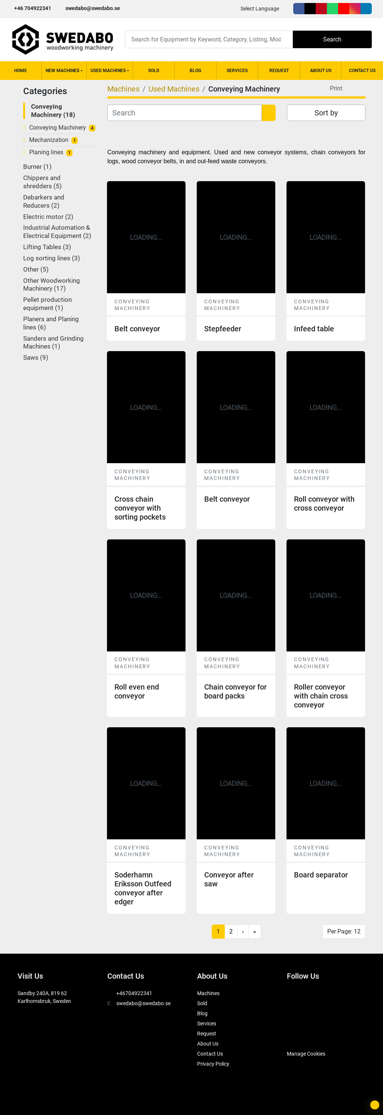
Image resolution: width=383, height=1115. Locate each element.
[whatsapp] (332, 8)
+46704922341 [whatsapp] (134, 993)
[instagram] (355, 8)
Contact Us (362, 70)
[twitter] (310, 8)
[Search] (209, 39)
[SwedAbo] (301, 1035)
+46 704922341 (32, 8)
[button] (64, 70)
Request (279, 70)
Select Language (259, 9)
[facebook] (298, 8)
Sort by (326, 112)
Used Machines (108, 70)
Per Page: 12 (344, 931)
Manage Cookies (306, 1054)
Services (237, 70)
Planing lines (46, 152)
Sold (153, 70)
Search (332, 39)
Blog (195, 70)
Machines (208, 993)
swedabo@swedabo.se (92, 8)
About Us (320, 70)
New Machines (62, 70)
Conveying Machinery (57, 127)
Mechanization (48, 139)
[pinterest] (321, 8)
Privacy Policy (213, 1064)
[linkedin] (366, 8)
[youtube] (343, 8)
